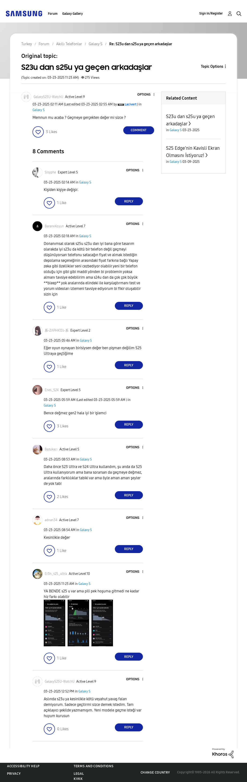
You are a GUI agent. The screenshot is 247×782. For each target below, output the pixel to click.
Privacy (14, 774)
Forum (53, 14)
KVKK (78, 779)
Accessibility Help (23, 766)
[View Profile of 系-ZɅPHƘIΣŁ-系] (57, 331)
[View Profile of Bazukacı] (51, 449)
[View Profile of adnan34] (51, 520)
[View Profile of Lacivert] (130, 104)
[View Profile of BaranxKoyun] (54, 226)
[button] (146, 95)
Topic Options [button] (212, 66)
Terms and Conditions (93, 766)
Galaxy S (39, 110)
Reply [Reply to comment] (128, 201)
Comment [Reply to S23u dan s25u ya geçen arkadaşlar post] (138, 130)
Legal (79, 774)
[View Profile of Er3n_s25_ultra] (56, 574)
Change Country (155, 773)
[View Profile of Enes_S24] (52, 390)
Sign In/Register (211, 13)
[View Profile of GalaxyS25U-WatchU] (48, 97)
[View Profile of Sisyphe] (50, 172)
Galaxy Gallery (72, 14)
